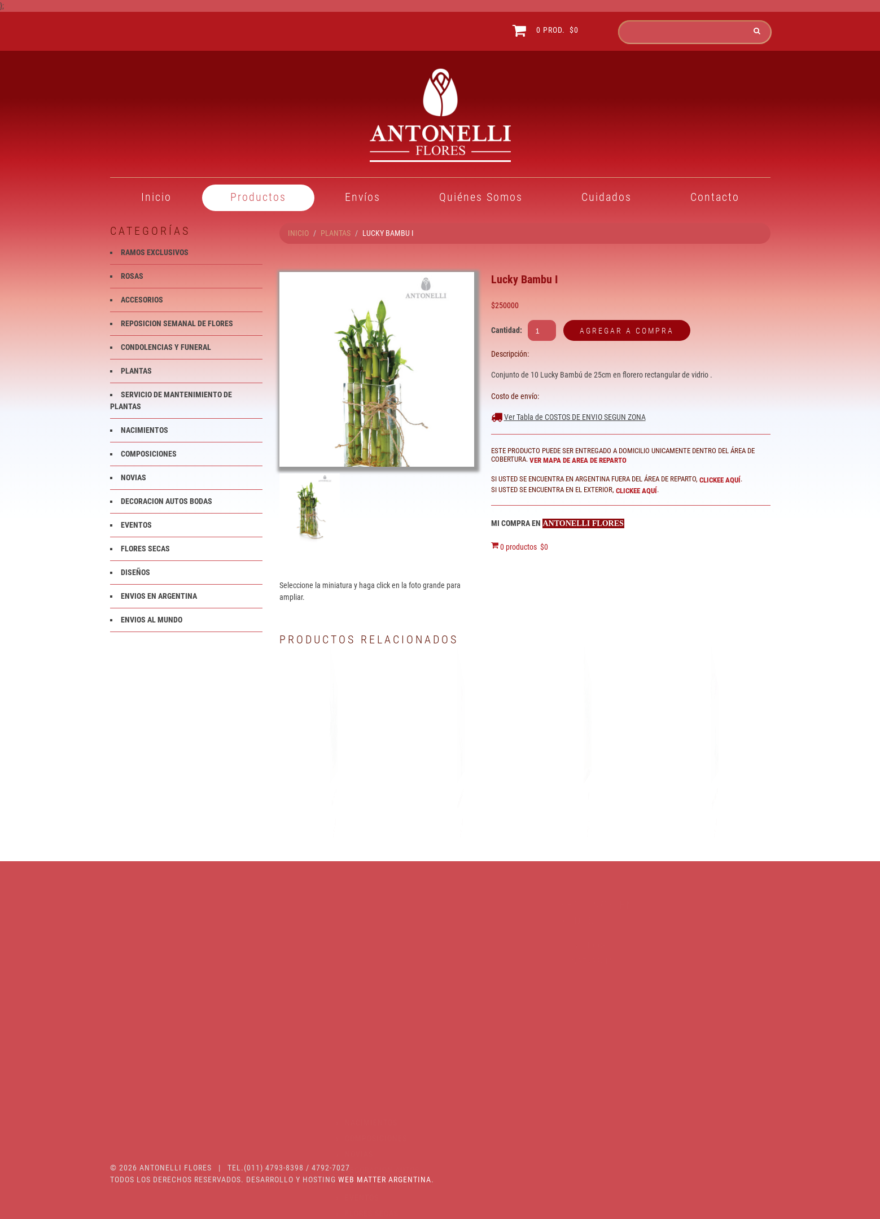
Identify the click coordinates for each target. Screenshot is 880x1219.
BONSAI (588, 796)
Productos (258, 197)
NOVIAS (133, 477)
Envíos (362, 197)
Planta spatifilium (335, 796)
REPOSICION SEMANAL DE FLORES (177, 323)
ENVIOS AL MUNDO (151, 619)
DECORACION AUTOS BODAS (166, 501)
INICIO (298, 233)
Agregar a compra (627, 330)
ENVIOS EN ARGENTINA (159, 595)
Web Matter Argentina (384, 1179)
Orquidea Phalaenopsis (716, 796)
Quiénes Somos (481, 197)
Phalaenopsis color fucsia (462, 796)
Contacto (714, 197)
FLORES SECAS (145, 548)
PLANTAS (336, 233)
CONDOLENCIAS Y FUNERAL (166, 347)
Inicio (156, 197)
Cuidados (606, 197)
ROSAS (132, 275)
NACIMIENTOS (144, 430)
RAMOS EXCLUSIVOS (155, 252)
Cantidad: (506, 330)
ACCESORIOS (142, 299)
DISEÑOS (135, 572)
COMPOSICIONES (149, 453)
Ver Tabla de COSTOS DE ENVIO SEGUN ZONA (575, 417)
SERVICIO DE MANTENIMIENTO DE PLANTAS (177, 1059)
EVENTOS (136, 524)
